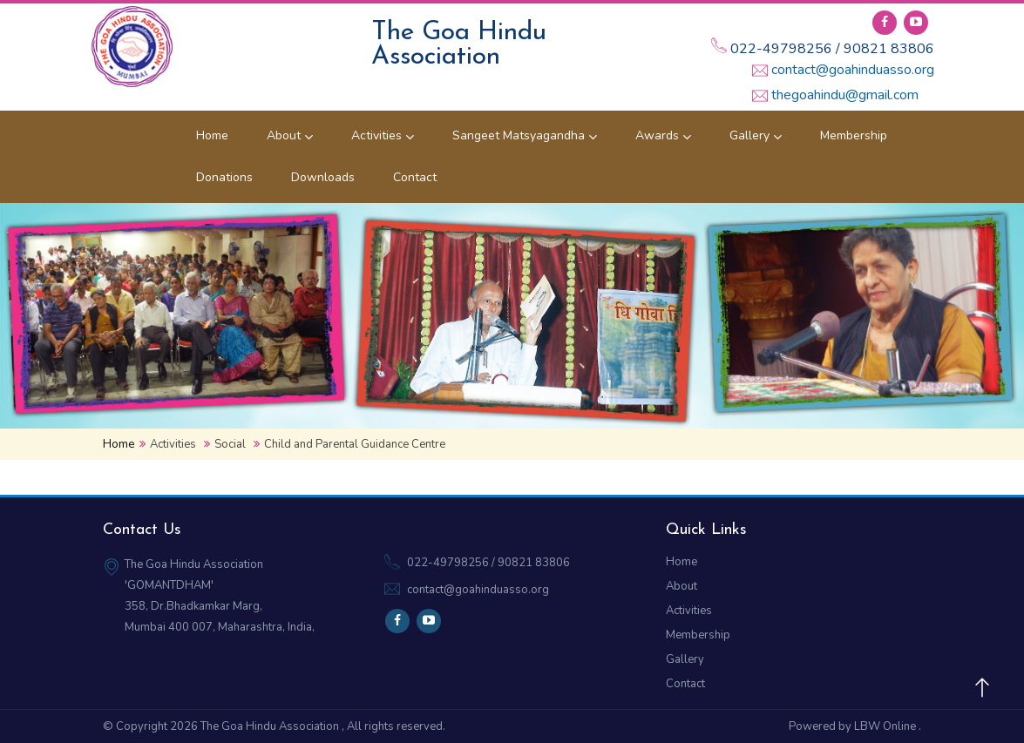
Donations (224, 177)
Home (212, 135)
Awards (663, 135)
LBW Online (886, 726)
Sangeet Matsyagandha (524, 135)
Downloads (323, 177)
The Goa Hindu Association (271, 726)
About (290, 135)
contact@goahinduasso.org (852, 69)
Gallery (755, 135)
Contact (415, 177)
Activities (382, 135)
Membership (853, 135)
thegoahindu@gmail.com (845, 95)
